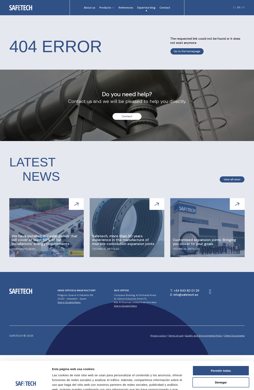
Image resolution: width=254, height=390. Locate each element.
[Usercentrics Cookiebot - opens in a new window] (25, 382)
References (126, 7)
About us (89, 7)
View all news (232, 179)
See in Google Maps (69, 302)
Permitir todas (221, 342)
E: (171, 295)
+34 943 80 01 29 (186, 291)
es (234, 7)
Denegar (221, 354)
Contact (165, 7)
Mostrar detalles (214, 382)
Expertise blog (146, 7)
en (238, 7)
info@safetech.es (185, 295)
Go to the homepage (187, 51)
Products (105, 7)
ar (243, 7)
